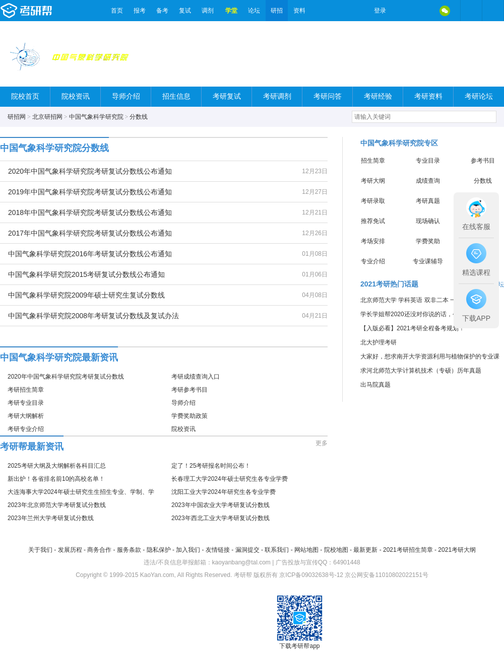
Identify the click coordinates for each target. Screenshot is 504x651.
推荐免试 (373, 221)
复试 (185, 10)
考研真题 (428, 200)
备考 (162, 10)
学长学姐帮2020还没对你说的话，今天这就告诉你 (427, 314)
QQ (423, 10)
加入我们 (188, 549)
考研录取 (373, 200)
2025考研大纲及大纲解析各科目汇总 (57, 465)
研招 (277, 10)
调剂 (208, 10)
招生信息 (176, 96)
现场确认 (428, 221)
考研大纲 (373, 180)
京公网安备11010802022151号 (386, 574)
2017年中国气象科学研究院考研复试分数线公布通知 (90, 233)
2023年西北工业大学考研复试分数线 (220, 518)
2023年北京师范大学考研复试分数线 (57, 505)
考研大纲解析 (26, 415)
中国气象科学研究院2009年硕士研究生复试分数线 (86, 295)
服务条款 (129, 549)
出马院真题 (375, 384)
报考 (140, 10)
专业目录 (428, 160)
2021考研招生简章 (408, 549)
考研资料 (428, 96)
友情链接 (218, 549)
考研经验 (378, 96)
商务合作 (99, 549)
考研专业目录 (26, 402)
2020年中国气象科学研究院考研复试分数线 (66, 376)
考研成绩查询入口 (195, 376)
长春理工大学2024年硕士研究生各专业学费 (229, 478)
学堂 (231, 10)
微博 (402, 10)
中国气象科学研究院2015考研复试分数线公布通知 (86, 274)
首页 (117, 10)
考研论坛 (479, 96)
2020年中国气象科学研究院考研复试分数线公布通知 (90, 171)
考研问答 (327, 96)
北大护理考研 (378, 342)
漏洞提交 (247, 549)
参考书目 (483, 160)
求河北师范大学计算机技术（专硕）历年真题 (420, 370)
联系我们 (277, 549)
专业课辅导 (428, 261)
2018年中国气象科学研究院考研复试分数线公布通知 (90, 212)
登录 (380, 10)
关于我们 (40, 549)
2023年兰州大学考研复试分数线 (51, 518)
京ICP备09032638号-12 (311, 574)
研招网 (17, 116)
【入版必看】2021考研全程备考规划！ (412, 328)
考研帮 (53, 10)
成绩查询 (428, 180)
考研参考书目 (189, 389)
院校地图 (336, 549)
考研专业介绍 (26, 428)
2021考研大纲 (457, 549)
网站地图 (306, 549)
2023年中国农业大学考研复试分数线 (220, 505)
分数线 (139, 116)
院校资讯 (75, 96)
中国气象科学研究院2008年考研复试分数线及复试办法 (93, 316)
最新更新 (365, 549)
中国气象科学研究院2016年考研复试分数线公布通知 (90, 254)
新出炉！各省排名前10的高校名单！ (56, 478)
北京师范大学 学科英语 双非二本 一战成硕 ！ (421, 300)
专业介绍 (373, 261)
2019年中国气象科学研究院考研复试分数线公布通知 (90, 192)
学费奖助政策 (189, 415)
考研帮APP (493, 10)
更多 (322, 443)
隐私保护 (159, 549)
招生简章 (373, 160)
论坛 (254, 10)
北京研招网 (47, 116)
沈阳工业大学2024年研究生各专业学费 (223, 491)
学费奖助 (428, 241)
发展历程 (70, 549)
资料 (299, 10)
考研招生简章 (26, 389)
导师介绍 (126, 96)
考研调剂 (277, 96)
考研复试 (227, 96)
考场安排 (373, 241)
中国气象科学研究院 (96, 116)
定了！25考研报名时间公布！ (210, 465)
